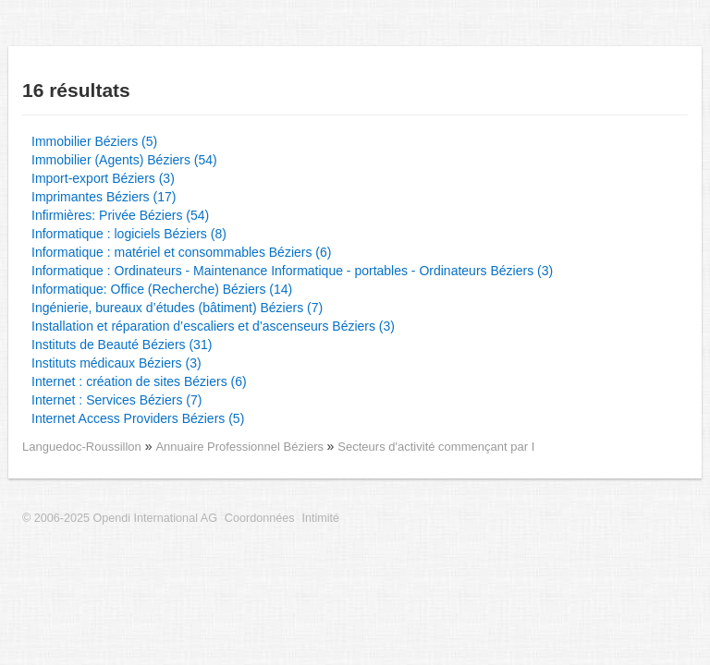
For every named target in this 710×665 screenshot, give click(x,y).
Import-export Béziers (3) (103, 178)
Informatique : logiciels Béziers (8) (128, 233)
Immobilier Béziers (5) (94, 141)
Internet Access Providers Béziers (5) (137, 418)
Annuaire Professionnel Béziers (240, 446)
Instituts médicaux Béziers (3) (116, 363)
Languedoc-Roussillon (81, 446)
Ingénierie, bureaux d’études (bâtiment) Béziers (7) (177, 307)
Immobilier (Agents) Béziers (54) (124, 159)
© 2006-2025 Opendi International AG (119, 518)
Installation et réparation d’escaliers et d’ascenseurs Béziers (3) (213, 326)
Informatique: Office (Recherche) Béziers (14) (161, 289)
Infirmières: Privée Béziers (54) (120, 215)
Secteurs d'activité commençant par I (435, 446)
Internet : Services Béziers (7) (116, 400)
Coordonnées (260, 518)
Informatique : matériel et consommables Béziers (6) (181, 252)
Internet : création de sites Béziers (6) (139, 381)
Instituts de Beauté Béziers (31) (121, 344)
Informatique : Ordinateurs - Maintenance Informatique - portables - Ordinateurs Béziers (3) (292, 270)
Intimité (320, 518)
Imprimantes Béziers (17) (103, 196)
